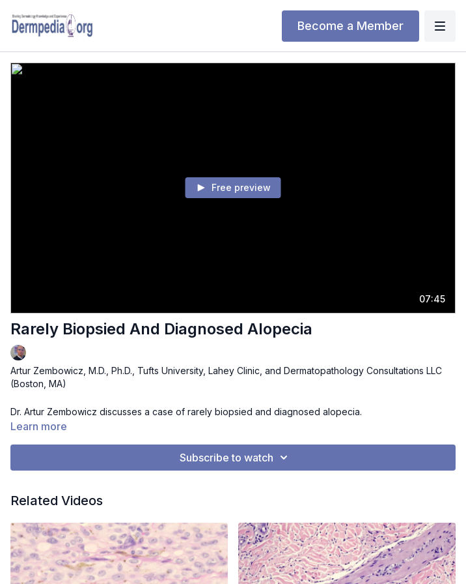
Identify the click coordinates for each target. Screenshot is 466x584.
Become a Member (350, 26)
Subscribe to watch (236, 457)
